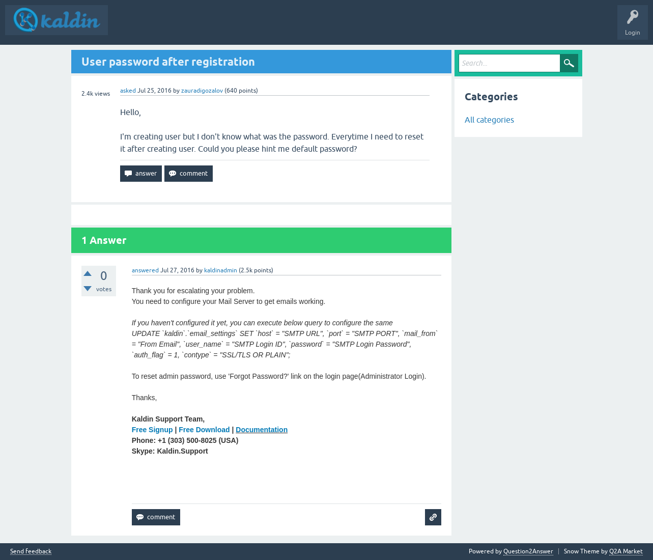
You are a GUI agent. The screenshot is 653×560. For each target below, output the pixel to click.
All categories (489, 119)
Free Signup (152, 430)
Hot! (196, 27)
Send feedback (30, 551)
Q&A (125, 27)
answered (145, 270)
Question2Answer (528, 551)
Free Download (204, 430)
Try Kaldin (332, 27)
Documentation (262, 430)
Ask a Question (239, 27)
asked (128, 90)
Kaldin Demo (289, 27)
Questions (161, 27)
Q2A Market (626, 551)
